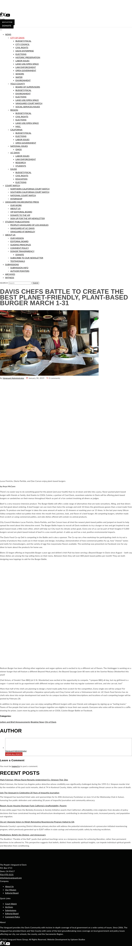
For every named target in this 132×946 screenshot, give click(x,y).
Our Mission (10, 889)
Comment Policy (12, 917)
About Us (9, 886)
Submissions (10, 910)
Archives (9, 907)
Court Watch (11, 903)
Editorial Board (12, 893)
